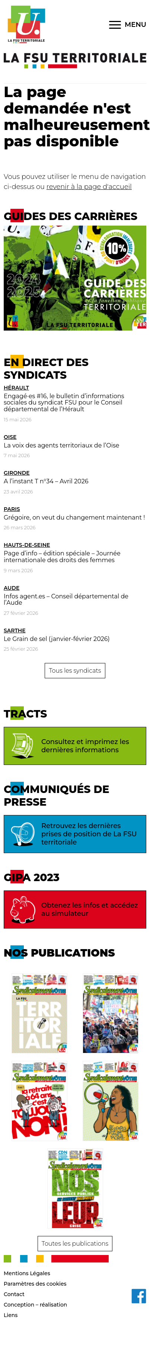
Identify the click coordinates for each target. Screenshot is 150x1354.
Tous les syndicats (75, 670)
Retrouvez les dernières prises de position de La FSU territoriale (72, 834)
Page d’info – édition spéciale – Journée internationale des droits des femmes (62, 557)
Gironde (17, 473)
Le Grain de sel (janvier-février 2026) (57, 638)
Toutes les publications (75, 1243)
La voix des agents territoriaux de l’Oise (61, 445)
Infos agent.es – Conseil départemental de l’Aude (66, 600)
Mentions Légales (27, 1273)
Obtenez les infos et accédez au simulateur (73, 909)
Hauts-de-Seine (27, 545)
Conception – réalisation (35, 1304)
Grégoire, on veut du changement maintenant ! (74, 517)
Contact (14, 1294)
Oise (10, 437)
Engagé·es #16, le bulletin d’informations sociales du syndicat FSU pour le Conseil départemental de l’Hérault (64, 403)
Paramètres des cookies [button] (35, 1283)
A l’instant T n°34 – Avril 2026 (46, 481)
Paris (12, 509)
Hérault (16, 387)
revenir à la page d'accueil (89, 187)
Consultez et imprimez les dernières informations (68, 746)
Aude (11, 588)
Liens (10, 1315)
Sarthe (15, 630)
